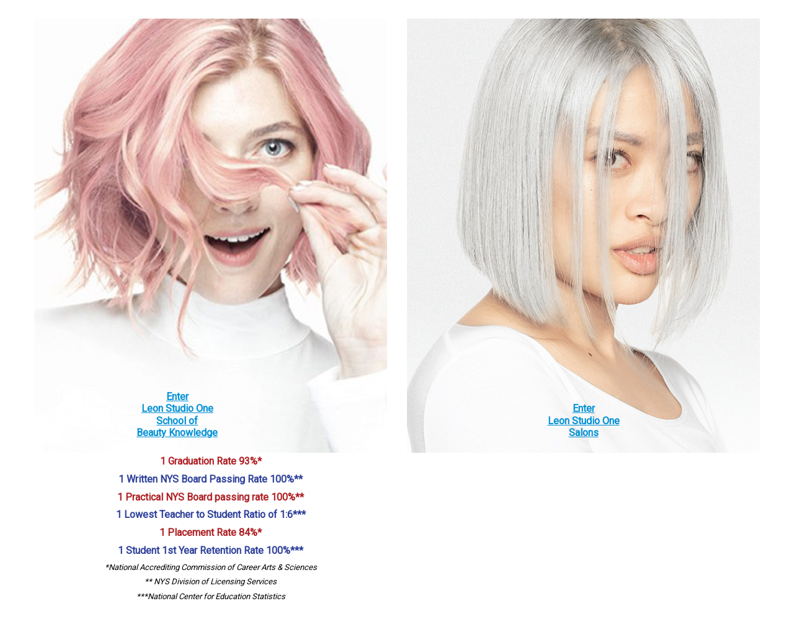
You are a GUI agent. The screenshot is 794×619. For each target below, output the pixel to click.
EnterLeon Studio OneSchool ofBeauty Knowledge (177, 415)
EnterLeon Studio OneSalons (584, 420)
